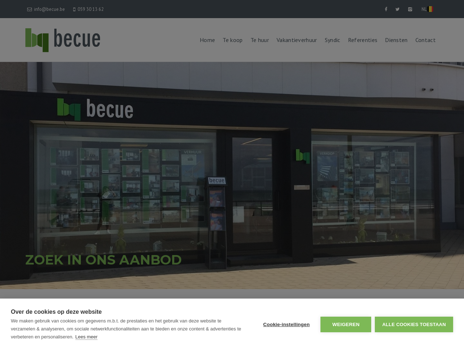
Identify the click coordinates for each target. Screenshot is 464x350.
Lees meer (86, 336)
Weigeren (346, 324)
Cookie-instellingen (286, 324)
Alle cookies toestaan (414, 324)
